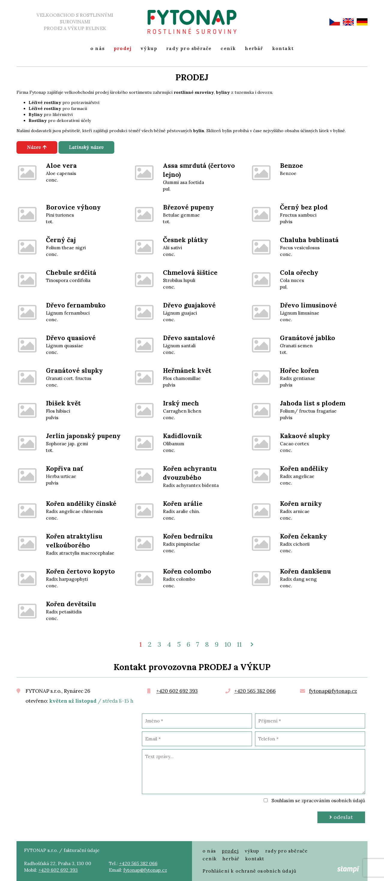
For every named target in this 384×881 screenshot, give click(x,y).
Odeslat (341, 817)
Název (37, 147)
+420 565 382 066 (255, 691)
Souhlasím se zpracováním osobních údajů (318, 800)
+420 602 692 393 (177, 691)
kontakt (283, 48)
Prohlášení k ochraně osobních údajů (249, 871)
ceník (228, 48)
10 (228, 644)
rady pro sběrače (189, 48)
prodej (122, 48)
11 (239, 644)
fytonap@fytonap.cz (333, 691)
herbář (254, 48)
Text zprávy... (253, 771)
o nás (97, 48)
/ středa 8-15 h (91, 701)
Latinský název (86, 147)
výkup (148, 48)
